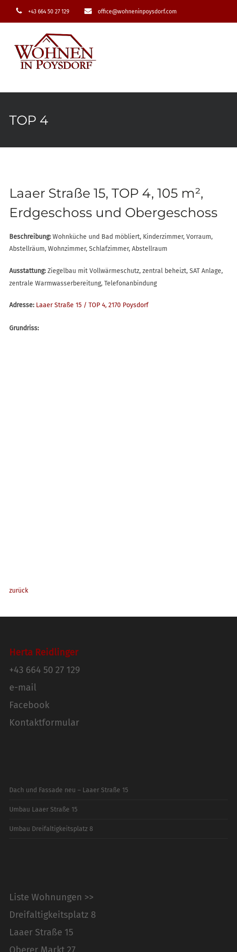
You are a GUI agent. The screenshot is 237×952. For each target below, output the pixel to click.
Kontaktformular (44, 722)
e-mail (22, 687)
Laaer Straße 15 (41, 932)
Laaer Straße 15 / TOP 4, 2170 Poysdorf (92, 305)
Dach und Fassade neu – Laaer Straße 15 (68, 790)
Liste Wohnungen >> (51, 897)
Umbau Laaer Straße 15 (43, 809)
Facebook (29, 704)
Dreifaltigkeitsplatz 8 (52, 914)
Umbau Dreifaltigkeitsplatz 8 (51, 829)
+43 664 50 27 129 (44, 669)
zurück (18, 590)
